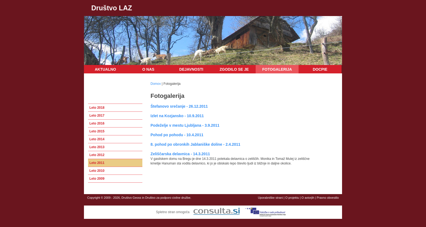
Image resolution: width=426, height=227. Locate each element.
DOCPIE (320, 69)
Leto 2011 (96, 163)
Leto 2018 (96, 108)
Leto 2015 (96, 131)
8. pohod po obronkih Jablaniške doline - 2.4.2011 (195, 144)
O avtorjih (308, 197)
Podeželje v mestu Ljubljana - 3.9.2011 (185, 125)
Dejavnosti (191, 69)
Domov (156, 84)
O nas (148, 69)
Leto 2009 (96, 179)
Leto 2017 (96, 115)
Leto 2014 (96, 139)
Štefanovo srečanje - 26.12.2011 (179, 106)
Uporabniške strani (270, 197)
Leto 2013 (96, 147)
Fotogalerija (277, 69)
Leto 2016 (96, 123)
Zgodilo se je (234, 69)
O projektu (292, 197)
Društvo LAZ (111, 8)
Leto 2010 (96, 171)
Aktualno (105, 69)
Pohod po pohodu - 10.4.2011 (177, 135)
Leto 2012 (96, 155)
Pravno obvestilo (328, 197)
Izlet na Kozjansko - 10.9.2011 (177, 116)
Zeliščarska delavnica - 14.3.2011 (180, 154)
